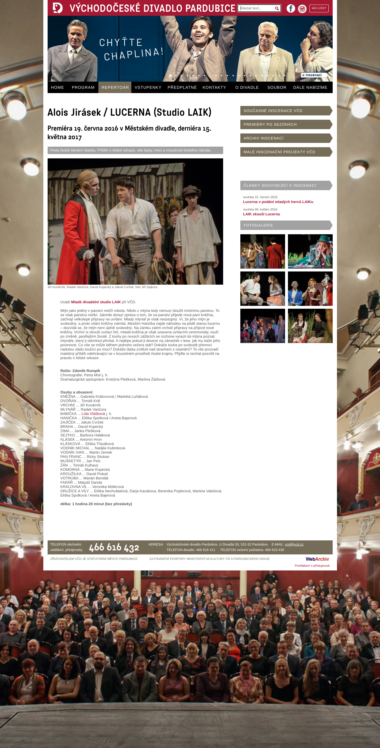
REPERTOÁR (115, 87)
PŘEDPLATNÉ (182, 87)
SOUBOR (277, 87)
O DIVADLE (247, 87)
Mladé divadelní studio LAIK (96, 302)
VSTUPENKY (148, 87)
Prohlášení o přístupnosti (312, 566)
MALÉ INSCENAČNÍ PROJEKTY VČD (279, 152)
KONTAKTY (214, 87)
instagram (302, 9)
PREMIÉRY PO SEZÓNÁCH (270, 124)
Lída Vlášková (93, 414)
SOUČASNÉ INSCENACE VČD (273, 111)
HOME (57, 87)
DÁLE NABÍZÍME (310, 87)
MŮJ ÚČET (319, 8)
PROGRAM (83, 87)
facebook (291, 6)
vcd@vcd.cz (294, 544)
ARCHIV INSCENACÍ (264, 138)
